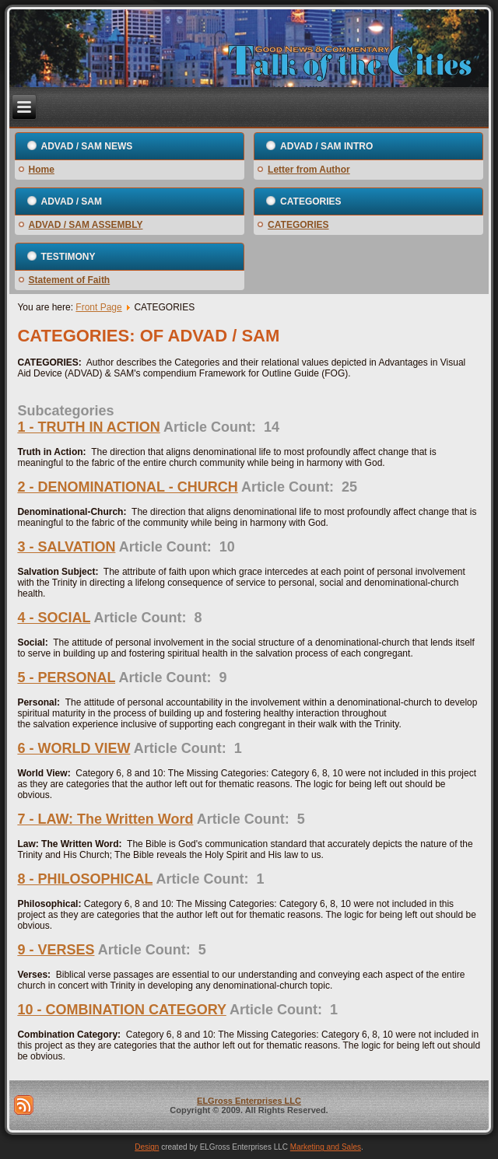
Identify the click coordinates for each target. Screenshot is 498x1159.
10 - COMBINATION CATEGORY (121, 1009)
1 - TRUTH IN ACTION (88, 427)
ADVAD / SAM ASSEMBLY (86, 224)
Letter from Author (309, 169)
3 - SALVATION (66, 547)
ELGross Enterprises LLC (249, 1100)
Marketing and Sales (325, 1147)
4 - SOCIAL (53, 617)
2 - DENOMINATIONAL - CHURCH (127, 487)
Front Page (98, 307)
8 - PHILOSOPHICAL (85, 879)
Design (147, 1147)
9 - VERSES (55, 950)
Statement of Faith (69, 280)
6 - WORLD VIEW (73, 748)
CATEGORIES (298, 224)
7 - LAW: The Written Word (105, 819)
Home (41, 169)
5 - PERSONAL (66, 677)
